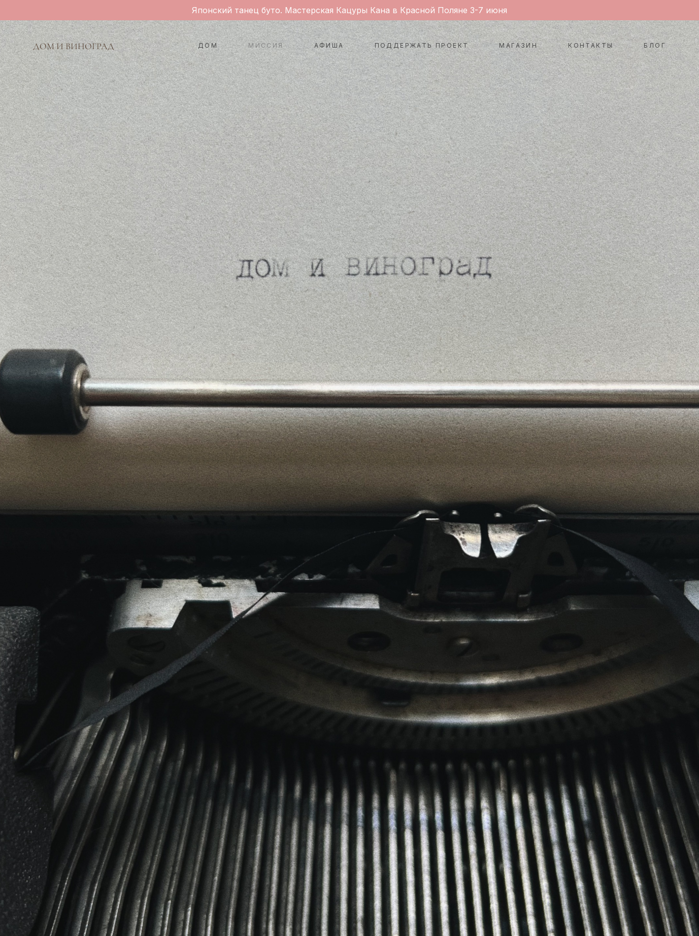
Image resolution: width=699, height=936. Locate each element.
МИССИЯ (265, 45)
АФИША (329, 45)
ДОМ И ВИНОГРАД (73, 46)
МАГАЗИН (518, 45)
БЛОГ (655, 45)
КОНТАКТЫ (590, 45)
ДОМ (208, 45)
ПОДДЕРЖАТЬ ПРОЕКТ (422, 45)
